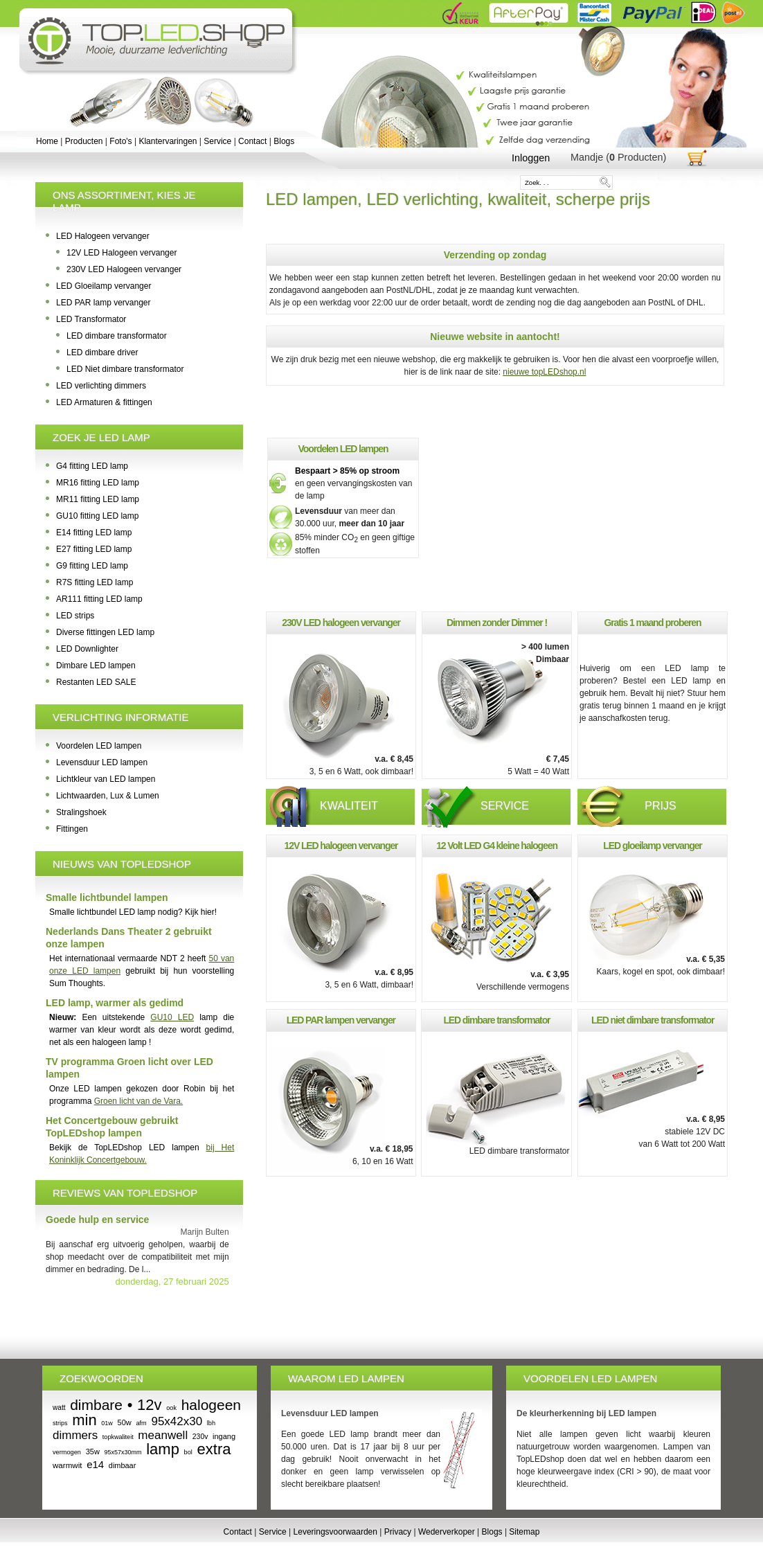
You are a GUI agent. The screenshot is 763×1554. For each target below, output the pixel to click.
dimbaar (122, 1465)
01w (107, 1423)
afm (141, 1423)
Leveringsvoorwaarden (335, 1532)
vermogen (67, 1452)
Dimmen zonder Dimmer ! (497, 622)
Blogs (283, 141)
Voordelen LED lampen (343, 448)
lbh (211, 1423)
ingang (224, 1436)
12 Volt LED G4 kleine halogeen (496, 845)
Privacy (397, 1532)
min (84, 1420)
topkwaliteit (118, 1437)
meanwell (163, 1435)
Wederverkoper (446, 1532)
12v (149, 1404)
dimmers (75, 1435)
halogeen (211, 1405)
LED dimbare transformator (496, 1020)
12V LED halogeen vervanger (341, 845)
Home (47, 141)
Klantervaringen (167, 141)
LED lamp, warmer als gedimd (114, 1002)
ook (171, 1407)
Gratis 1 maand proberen (652, 622)
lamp (162, 1449)
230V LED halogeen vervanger (341, 622)
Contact (252, 141)
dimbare (96, 1405)
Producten (84, 141)
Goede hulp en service (97, 1219)
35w (93, 1451)
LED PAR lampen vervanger (341, 1020)
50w (125, 1422)
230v (200, 1436)
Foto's (120, 141)
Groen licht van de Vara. (138, 1101)
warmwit (67, 1465)
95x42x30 (176, 1421)
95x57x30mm (123, 1452)
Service (217, 141)
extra (214, 1449)
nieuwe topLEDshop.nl (544, 372)
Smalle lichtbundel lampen (107, 897)
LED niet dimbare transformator (652, 1020)
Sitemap (524, 1532)
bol (188, 1452)
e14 (95, 1464)
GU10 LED (172, 1017)
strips (60, 1423)
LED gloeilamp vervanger (652, 845)
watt (59, 1407)
